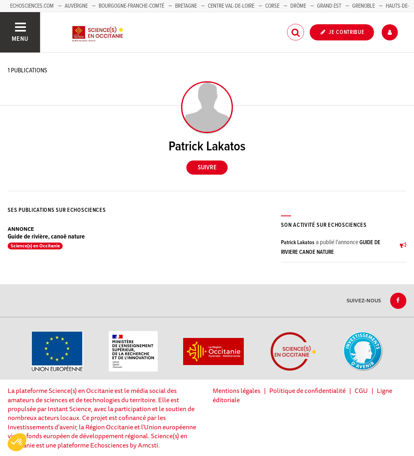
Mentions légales (236, 390)
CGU (361, 390)
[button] (17, 442)
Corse (272, 6)
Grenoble (364, 6)
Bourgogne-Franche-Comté (131, 6)
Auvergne (76, 6)
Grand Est (329, 6)
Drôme (298, 6)
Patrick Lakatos (298, 242)
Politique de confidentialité (307, 390)
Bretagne (186, 6)
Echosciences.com (32, 6)
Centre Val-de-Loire (231, 6)
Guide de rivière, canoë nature (46, 236)
